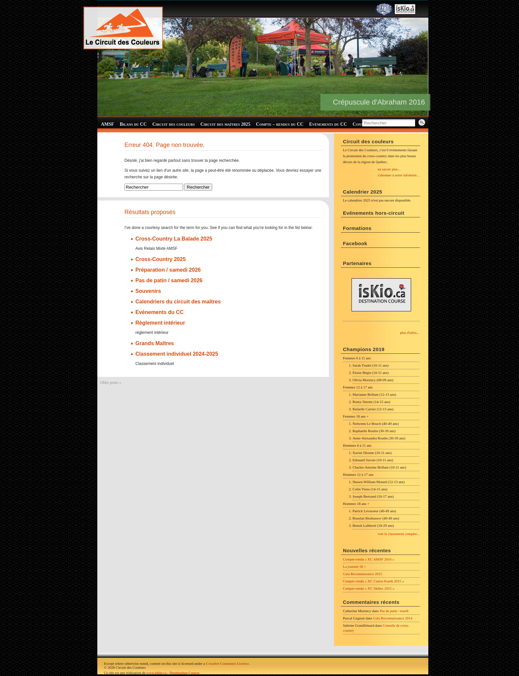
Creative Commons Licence (227, 663)
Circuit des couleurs (173, 124)
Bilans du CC (133, 124)
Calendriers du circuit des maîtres (178, 301)
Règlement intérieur (160, 322)
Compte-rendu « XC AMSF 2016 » (368, 559)
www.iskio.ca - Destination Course (172, 673)
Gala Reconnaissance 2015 (362, 574)
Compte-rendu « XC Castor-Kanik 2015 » (373, 581)
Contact (361, 124)
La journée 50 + (354, 566)
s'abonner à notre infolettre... (398, 175)
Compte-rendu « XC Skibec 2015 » (369, 588)
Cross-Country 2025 (160, 259)
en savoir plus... (389, 169)
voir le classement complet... (398, 534)
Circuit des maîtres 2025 (226, 124)
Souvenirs (148, 290)
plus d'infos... (409, 333)
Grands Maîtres (154, 343)
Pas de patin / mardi (394, 611)
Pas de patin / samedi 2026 (169, 280)
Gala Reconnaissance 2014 (392, 618)
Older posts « (110, 382)
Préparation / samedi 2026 (168, 269)
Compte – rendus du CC (280, 124)
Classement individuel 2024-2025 (176, 353)
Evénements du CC (328, 124)
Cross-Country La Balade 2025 (173, 238)
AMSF (107, 124)
